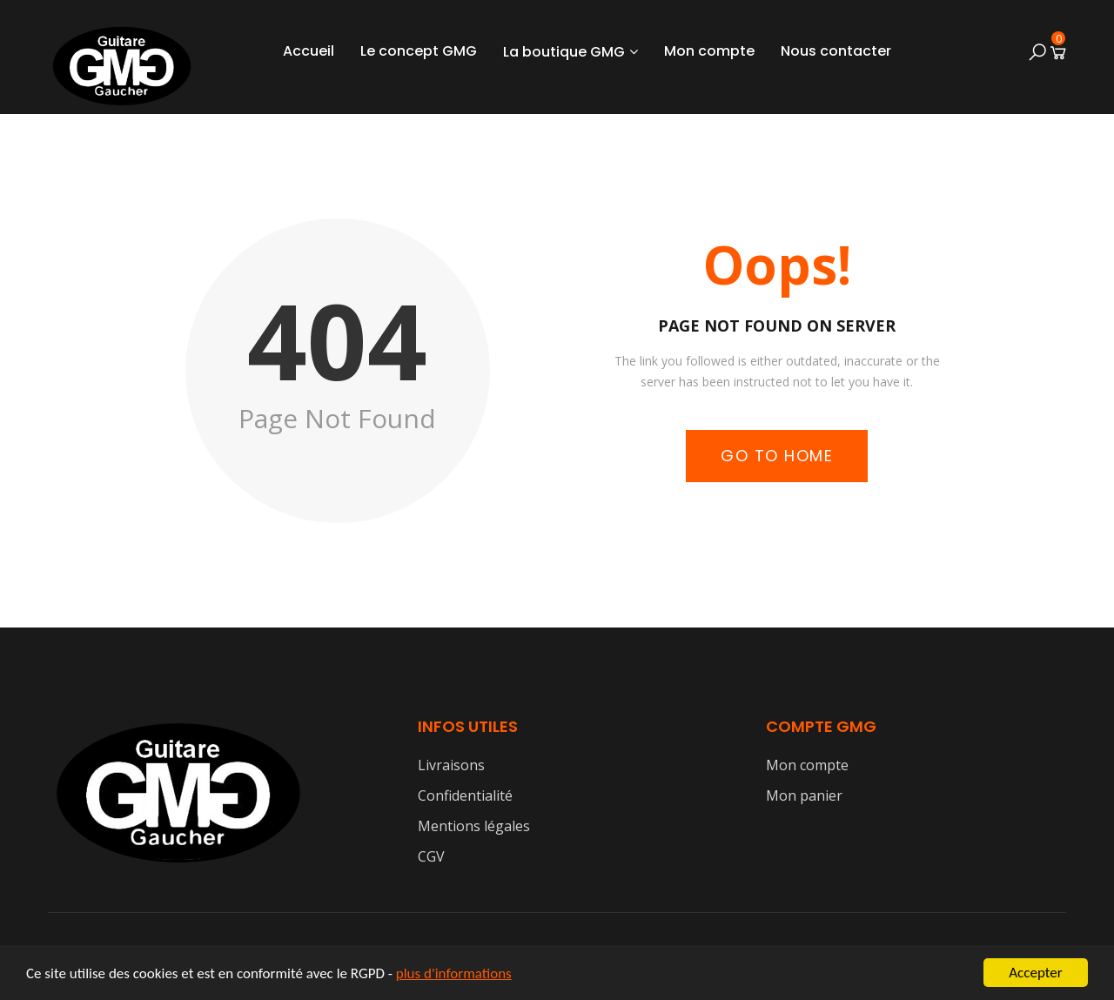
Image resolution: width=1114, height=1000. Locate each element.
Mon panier (804, 795)
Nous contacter (836, 51)
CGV (431, 856)
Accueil (308, 51)
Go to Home (777, 455)
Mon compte (709, 51)
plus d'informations (454, 973)
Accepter (1035, 972)
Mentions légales (474, 826)
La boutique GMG (564, 52)
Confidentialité (465, 795)
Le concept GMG (418, 51)
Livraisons (451, 765)
